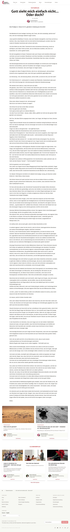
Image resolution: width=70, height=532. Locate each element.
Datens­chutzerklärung (57, 506)
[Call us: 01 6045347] (67, 527)
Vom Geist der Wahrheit (35, 463)
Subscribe (64, 522)
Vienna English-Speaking (23, 502)
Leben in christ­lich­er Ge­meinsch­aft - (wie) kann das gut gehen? (12, 465)
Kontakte (55, 497)
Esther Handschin (32, 474)
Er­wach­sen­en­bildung (40, 504)
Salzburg (4, 506)
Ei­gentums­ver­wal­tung (57, 499)
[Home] (2, 490)
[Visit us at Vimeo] (60, 527)
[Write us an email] (65, 527)
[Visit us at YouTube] (57, 527)
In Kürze (37, 497)
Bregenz (20, 504)
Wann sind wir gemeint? (18, 427)
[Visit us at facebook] (55, 527)
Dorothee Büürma (33, 20)
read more (12, 479)
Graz (3, 497)
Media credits (17, 527)
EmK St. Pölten (5, 504)
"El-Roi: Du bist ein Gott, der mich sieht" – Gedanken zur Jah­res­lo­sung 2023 (51, 427)
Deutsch (3, 512)
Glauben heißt (39, 499)
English (7, 512)
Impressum (55, 504)
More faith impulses (35, 482)
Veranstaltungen (48, 2)
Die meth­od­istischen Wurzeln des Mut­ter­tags (57, 464)
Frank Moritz (9, 433)
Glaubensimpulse (9, 490)
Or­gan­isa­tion (38, 502)
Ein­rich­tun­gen (56, 502)
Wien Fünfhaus (21, 499)
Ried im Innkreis (5, 502)
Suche (56, 2)
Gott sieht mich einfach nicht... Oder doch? (24, 490)
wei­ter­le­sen (18, 438)
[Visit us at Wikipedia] (62, 527)
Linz (3, 499)
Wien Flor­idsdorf (22, 497)
